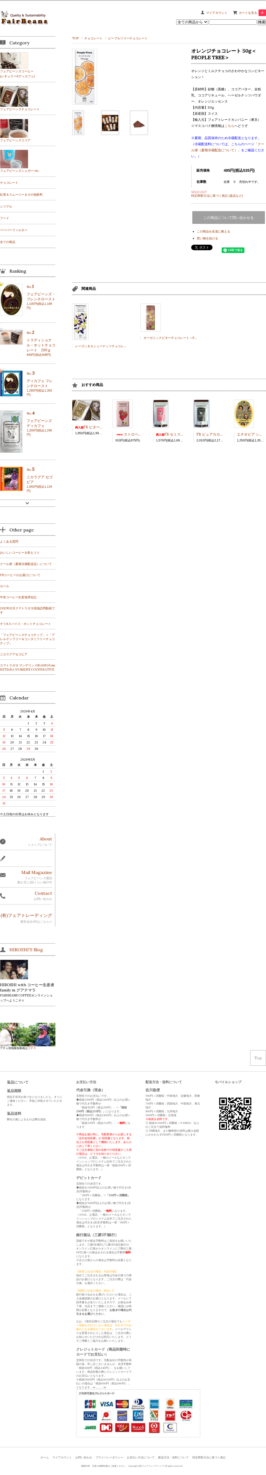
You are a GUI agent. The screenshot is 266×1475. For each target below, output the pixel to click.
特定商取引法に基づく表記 (209, 1457)
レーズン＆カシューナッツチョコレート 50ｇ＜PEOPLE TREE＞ (120, 346)
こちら (229, 126)
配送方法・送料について (173, 1457)
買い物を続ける (207, 238)
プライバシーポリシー (109, 1457)
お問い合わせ (83, 1457)
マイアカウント (216, 13)
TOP (75, 38)
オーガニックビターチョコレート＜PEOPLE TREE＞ (181, 338)
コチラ (32, 1048)
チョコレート (93, 38)
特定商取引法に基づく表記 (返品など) (217, 196)
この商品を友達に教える (213, 231)
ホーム (44, 1457)
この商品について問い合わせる (228, 218)
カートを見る (252, 13)
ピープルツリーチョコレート (128, 38)
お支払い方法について (141, 1457)
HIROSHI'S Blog (26, 949)
